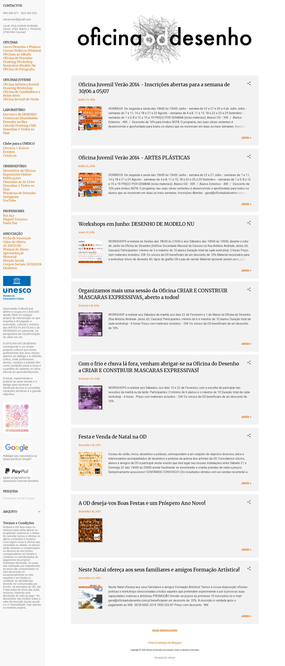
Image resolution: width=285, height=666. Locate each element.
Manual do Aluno (16, 249)
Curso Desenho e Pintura (21, 47)
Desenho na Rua (15, 122)
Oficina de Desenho (17, 58)
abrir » (246, 137)
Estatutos (10, 268)
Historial (10, 257)
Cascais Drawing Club (19, 125)
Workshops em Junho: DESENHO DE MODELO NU (136, 224)
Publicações (12, 178)
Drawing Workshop (18, 62)
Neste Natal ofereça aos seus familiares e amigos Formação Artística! (159, 570)
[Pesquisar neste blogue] (22, 498)
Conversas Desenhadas (20, 118)
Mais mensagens (164, 630)
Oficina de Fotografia (19, 69)
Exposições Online (17, 174)
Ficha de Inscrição (17, 238)
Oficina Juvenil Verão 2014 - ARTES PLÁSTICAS (134, 158)
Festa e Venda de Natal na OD (112, 437)
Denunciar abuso (164, 657)
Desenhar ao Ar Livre (19, 182)
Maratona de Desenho (19, 193)
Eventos (9, 152)
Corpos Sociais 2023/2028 (22, 264)
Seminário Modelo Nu (19, 65)
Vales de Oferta (14, 242)
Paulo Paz (10, 223)
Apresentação (13, 253)
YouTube (9, 200)
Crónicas (10, 155)
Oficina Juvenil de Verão (21, 99)
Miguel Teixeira (15, 219)
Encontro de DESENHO (20, 114)
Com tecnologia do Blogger (165, 642)
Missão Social (13, 260)
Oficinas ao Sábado (17, 54)
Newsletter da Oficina (19, 170)
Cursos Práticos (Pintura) (22, 50)
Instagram (11, 197)
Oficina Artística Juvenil (21, 84)
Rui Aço (8, 215)
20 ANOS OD (12, 245)
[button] (249, 83)
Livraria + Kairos (16, 148)
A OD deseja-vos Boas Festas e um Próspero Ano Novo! (142, 503)
